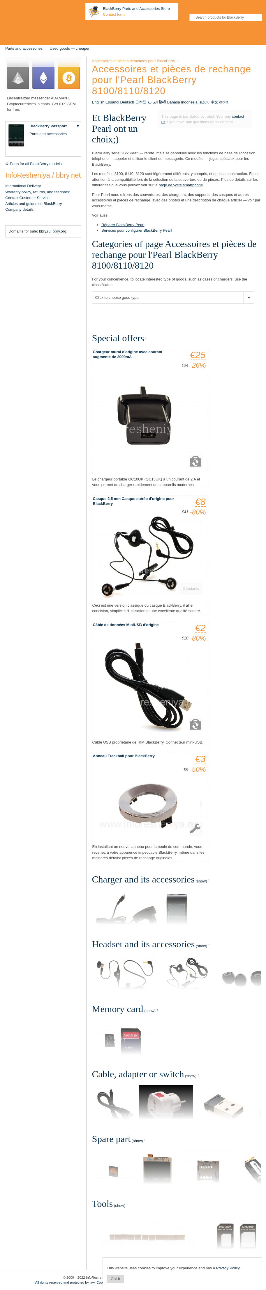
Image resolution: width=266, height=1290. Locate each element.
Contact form (113, 14)
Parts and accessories (24, 48)
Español (112, 102)
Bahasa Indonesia (182, 102)
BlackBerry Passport (48, 126)
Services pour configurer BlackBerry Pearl (136, 230)
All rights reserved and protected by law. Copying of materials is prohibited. (91, 1282)
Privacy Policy (227, 1268)
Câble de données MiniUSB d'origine (126, 625)
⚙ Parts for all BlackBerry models (33, 164)
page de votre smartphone (180, 185)
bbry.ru (45, 231)
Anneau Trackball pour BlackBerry (124, 756)
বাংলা (223, 102)
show (201, 881)
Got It (115, 1279)
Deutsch (127, 102)
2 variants (191, 588)
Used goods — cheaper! (70, 48)
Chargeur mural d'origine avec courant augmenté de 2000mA (128, 354)
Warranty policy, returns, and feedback (37, 192)
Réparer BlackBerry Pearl (122, 225)
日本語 (141, 102)
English (98, 102)
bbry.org (59, 231)
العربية (152, 102)
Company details (19, 209)
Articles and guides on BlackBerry (33, 203)
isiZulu (203, 102)
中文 (214, 102)
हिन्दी (162, 102)
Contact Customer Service (27, 198)
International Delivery (23, 186)
